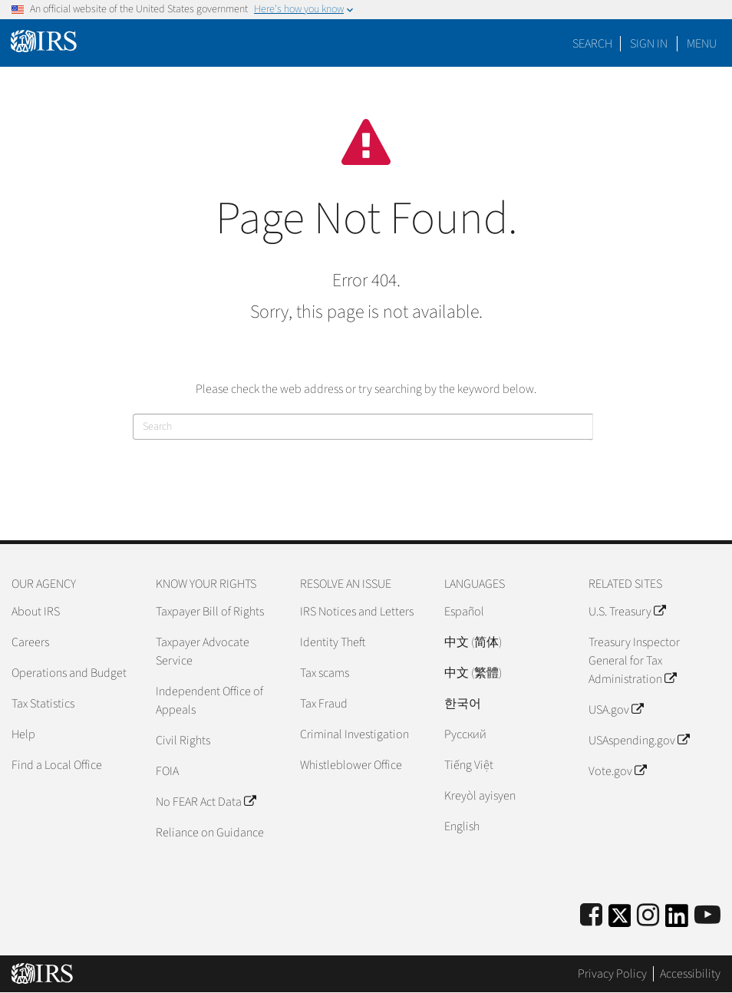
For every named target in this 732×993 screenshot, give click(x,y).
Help (23, 734)
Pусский (465, 734)
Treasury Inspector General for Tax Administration (634, 661)
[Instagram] (648, 916)
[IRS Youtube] (707, 916)
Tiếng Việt (468, 765)
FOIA (167, 771)
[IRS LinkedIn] (676, 920)
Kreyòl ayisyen (480, 795)
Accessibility (690, 973)
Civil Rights (183, 740)
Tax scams (324, 673)
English (462, 826)
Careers (30, 642)
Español (464, 611)
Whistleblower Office (351, 765)
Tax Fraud (324, 703)
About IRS (36, 611)
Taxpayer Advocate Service (202, 651)
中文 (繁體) (473, 673)
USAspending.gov (639, 740)
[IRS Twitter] (619, 920)
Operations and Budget (69, 673)
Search (592, 43)
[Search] (363, 427)
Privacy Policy (612, 973)
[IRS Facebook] (591, 916)
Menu (702, 43)
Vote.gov (617, 771)
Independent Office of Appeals (209, 700)
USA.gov (616, 709)
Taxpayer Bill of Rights (210, 611)
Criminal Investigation (354, 734)
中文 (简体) (473, 642)
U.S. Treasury (627, 611)
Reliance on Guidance (210, 832)
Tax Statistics (43, 703)
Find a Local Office (57, 765)
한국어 (462, 703)
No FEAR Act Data (206, 801)
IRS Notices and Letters (357, 611)
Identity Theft (332, 642)
